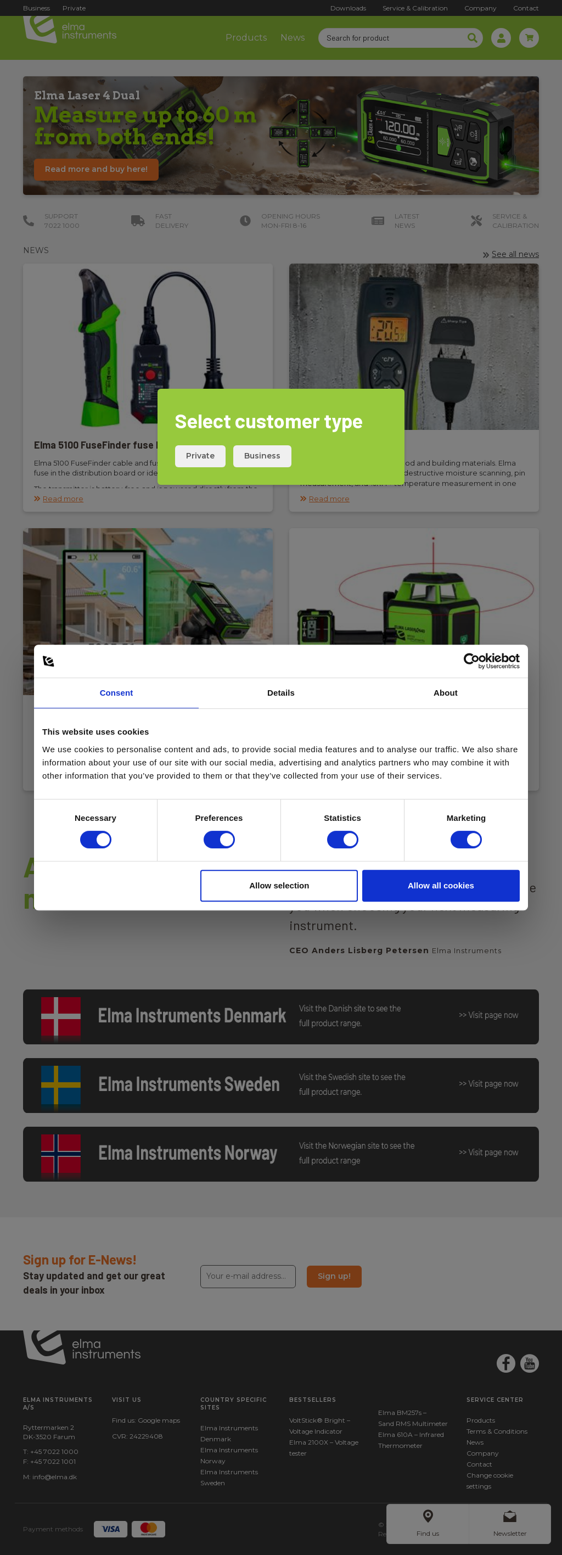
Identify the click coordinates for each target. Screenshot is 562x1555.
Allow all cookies (441, 885)
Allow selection (279, 885)
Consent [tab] (116, 692)
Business (262, 456)
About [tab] (446, 692)
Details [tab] (281, 692)
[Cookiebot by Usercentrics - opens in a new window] (472, 661)
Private (200, 456)
